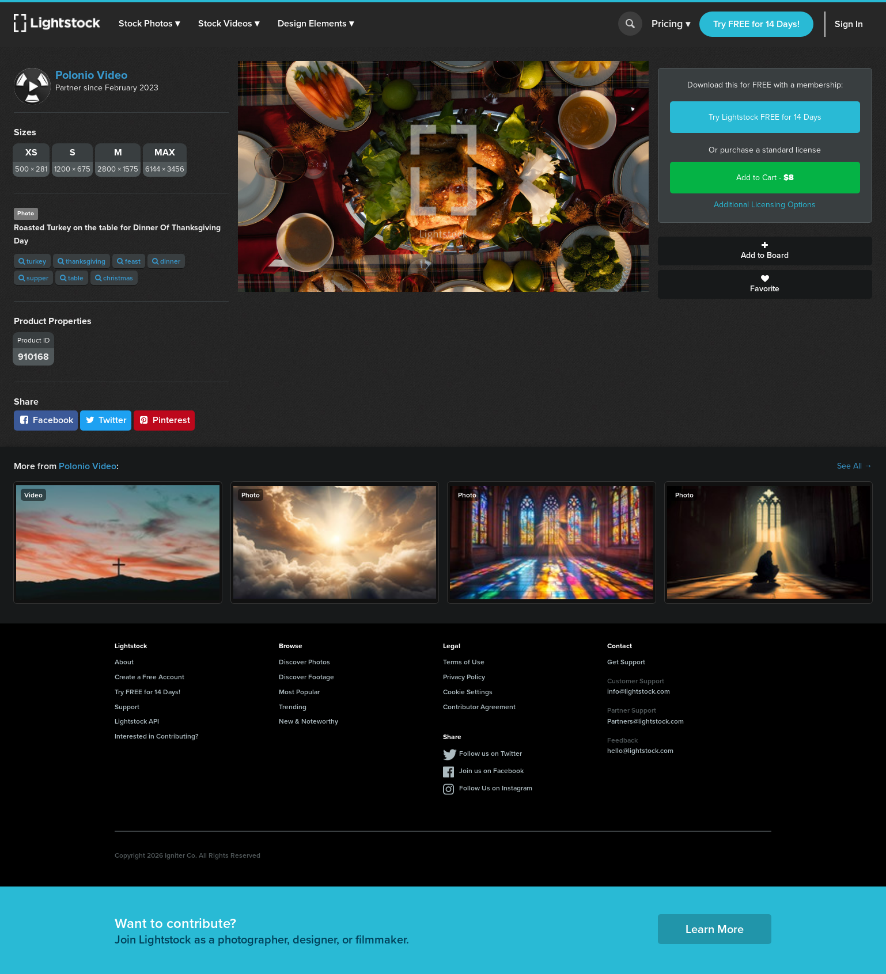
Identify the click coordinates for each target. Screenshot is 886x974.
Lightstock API (137, 721)
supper (33, 278)
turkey (32, 261)
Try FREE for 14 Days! (756, 24)
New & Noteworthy (308, 721)
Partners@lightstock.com (645, 721)
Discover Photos (304, 662)
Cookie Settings (468, 692)
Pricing (671, 24)
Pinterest (164, 420)
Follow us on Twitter (490, 753)
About (124, 662)
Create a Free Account (149, 677)
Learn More (715, 928)
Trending (292, 707)
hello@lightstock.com (640, 750)
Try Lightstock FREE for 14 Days (765, 117)
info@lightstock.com (638, 691)
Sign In (849, 24)
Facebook (45, 420)
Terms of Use (463, 662)
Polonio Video (91, 74)
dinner (166, 261)
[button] (149, 23)
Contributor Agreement (479, 707)
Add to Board (765, 251)
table (72, 278)
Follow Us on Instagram (495, 788)
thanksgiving (81, 261)
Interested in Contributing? (157, 736)
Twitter (106, 420)
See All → (854, 466)
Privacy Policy (464, 677)
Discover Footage (306, 677)
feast (129, 261)
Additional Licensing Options (765, 205)
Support (127, 707)
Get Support (626, 662)
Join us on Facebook (491, 770)
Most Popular (299, 692)
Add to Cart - (765, 178)
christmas (114, 278)
